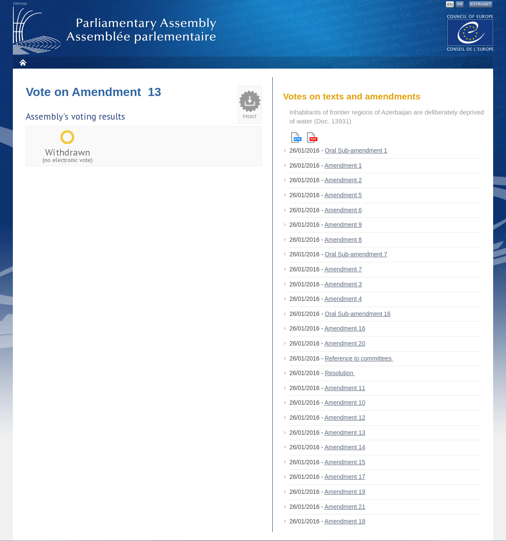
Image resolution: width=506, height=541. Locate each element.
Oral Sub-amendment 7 (356, 254)
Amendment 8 (343, 239)
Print (250, 116)
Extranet (480, 4)
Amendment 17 (345, 476)
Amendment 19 (345, 491)
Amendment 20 (345, 343)
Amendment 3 (343, 284)
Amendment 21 (345, 506)
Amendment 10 (345, 402)
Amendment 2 (343, 180)
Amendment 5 (343, 195)
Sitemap (20, 3)
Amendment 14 (345, 447)
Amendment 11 (345, 388)
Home (22, 62)
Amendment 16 (345, 328)
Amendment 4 (343, 298)
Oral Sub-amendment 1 (356, 150)
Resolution (340, 373)
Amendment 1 (343, 165)
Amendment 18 (345, 521)
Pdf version (312, 137)
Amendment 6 (343, 210)
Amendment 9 (343, 224)
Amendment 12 (345, 417)
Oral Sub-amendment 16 (358, 313)
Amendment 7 (343, 269)
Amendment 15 (345, 462)
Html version (296, 137)
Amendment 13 (345, 432)
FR (459, 4)
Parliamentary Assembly (116, 30)
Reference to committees (359, 358)
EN (450, 4)
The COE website (470, 32)
